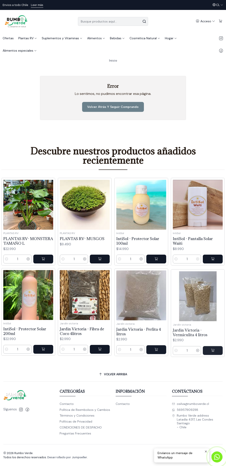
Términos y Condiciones (77, 415)
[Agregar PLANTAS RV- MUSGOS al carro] (100, 266)
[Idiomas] (217, 5)
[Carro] (220, 21)
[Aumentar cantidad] (28, 263)
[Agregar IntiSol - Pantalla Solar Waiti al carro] (213, 278)
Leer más (37, 5)
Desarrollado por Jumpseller (67, 457)
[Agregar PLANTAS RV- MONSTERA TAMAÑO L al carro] (43, 263)
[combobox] (113, 21)
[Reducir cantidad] (7, 263)
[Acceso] (205, 21)
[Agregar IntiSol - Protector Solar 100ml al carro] (156, 272)
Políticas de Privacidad (76, 421)
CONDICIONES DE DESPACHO (81, 427)
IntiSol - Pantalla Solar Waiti (193, 260)
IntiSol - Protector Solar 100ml (137, 254)
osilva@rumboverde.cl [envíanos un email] (190, 404)
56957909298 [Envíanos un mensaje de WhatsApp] (185, 410)
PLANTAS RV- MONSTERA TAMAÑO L (28, 245)
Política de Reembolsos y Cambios (85, 410)
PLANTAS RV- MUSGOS (82, 246)
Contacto (67, 404)
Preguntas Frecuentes (75, 433)
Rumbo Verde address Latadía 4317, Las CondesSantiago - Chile (192, 421)
